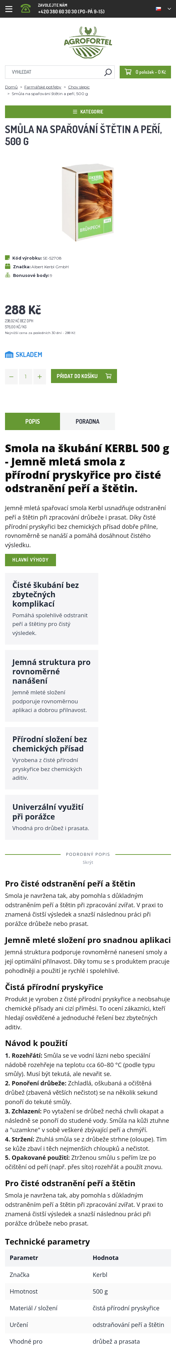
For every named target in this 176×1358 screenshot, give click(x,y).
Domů (11, 86)
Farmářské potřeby (42, 86)
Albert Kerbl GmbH (50, 266)
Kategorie (88, 111)
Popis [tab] (32, 421)
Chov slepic (79, 86)
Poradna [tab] (87, 421)
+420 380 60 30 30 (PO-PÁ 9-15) (63, 6)
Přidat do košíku (84, 376)
